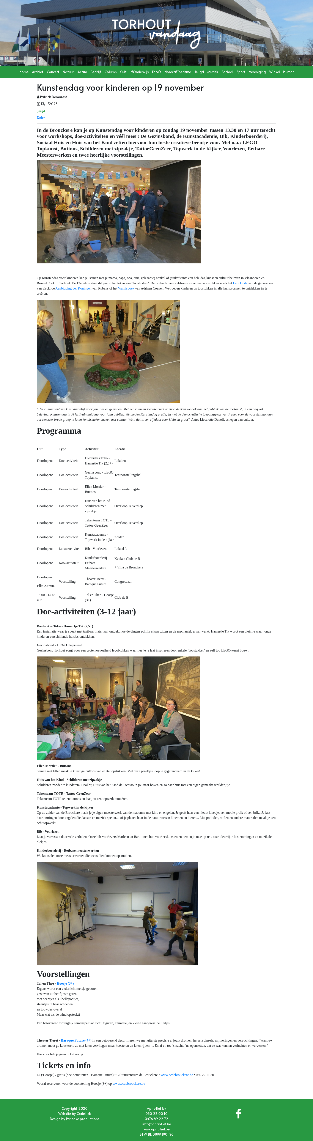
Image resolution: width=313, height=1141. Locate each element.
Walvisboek (126, 288)
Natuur (68, 71)
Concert (53, 71)
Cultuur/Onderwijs (134, 71)
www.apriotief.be (156, 1129)
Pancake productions (82, 1118)
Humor (288, 71)
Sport (241, 71)
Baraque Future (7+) (76, 1040)
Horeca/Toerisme (178, 71)
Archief (37, 71)
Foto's (156, 71)
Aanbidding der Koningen (73, 288)
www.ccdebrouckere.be (177, 1075)
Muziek (212, 71)
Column (111, 71)
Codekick (84, 1113)
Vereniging (257, 71)
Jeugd (199, 71)
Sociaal (227, 71)
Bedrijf (96, 71)
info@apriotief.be (156, 1123)
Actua (82, 71)
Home (23, 71)
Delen (41, 117)
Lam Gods (240, 283)
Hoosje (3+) (65, 983)
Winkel (274, 71)
